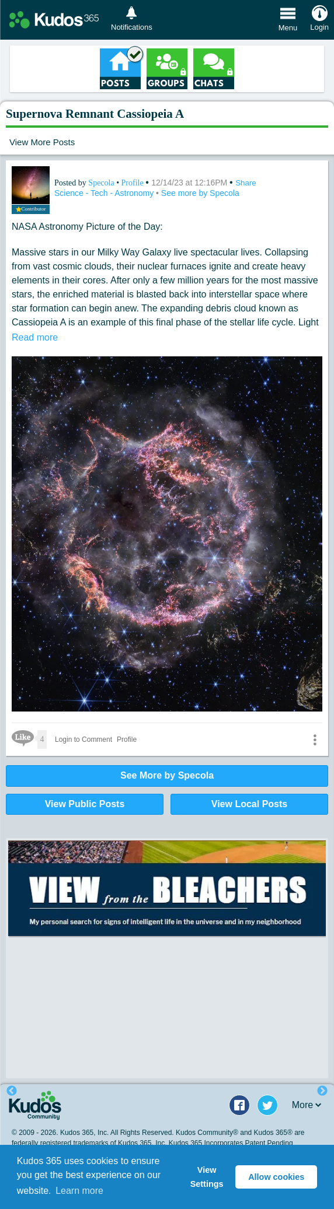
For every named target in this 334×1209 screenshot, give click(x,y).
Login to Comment (83, 739)
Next (322, 1091)
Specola (102, 182)
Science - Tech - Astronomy (105, 193)
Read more (35, 337)
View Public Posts (85, 804)
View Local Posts (249, 804)
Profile (132, 182)
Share (245, 182)
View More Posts (42, 142)
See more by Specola (200, 193)
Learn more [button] (79, 1191)
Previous (12, 1091)
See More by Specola (167, 775)
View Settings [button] (207, 1177)
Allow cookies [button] (276, 1177)
